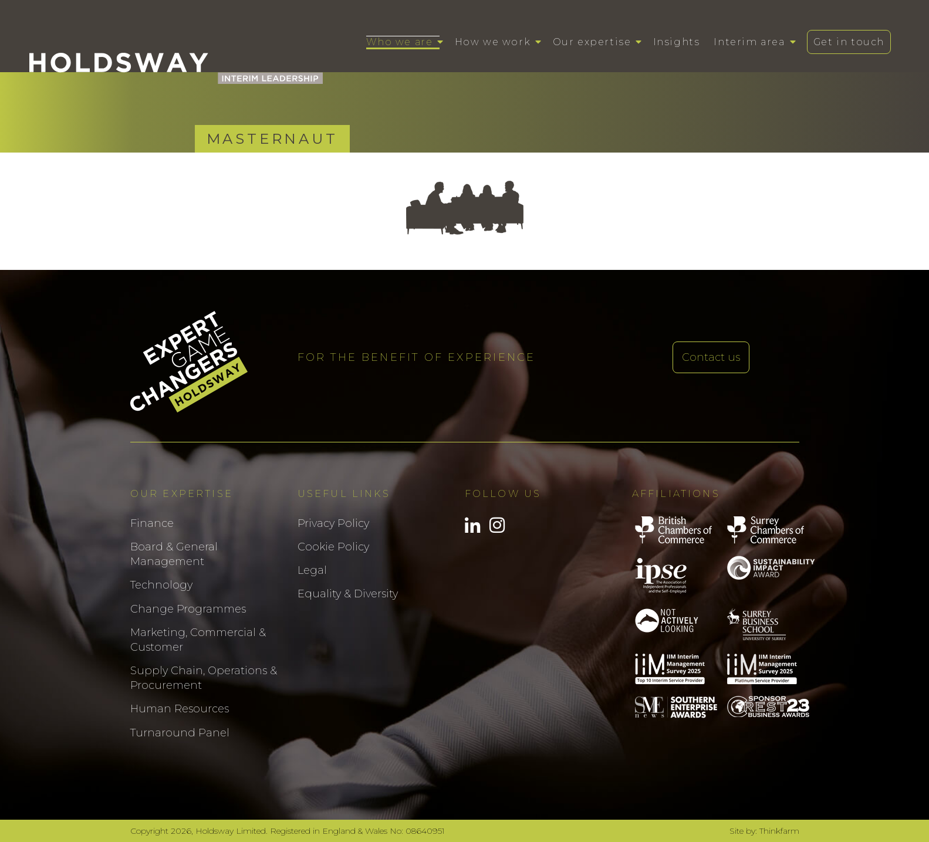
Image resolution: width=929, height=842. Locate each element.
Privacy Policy (333, 523)
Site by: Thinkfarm (764, 831)
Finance (152, 523)
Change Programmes (188, 609)
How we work (493, 42)
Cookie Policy (333, 546)
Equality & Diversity (348, 593)
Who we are (399, 42)
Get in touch (848, 42)
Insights (676, 42)
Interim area (749, 42)
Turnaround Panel (179, 732)
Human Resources (179, 708)
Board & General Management (174, 554)
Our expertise (592, 42)
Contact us (711, 357)
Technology (161, 585)
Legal (312, 570)
